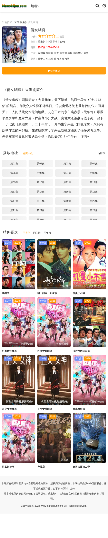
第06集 (41, 173)
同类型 (26, 232)
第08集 (93, 173)
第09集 (14, 182)
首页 (16, 22)
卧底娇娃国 (79, 409)
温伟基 (57, 58)
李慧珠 (49, 58)
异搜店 (41, 466)
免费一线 (28, 153)
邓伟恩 (65, 58)
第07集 (67, 173)
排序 (101, 153)
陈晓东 (49, 53)
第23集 (67, 210)
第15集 (67, 191)
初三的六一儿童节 (47, 293)
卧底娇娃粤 (8, 466)
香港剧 (23, 22)
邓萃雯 (77, 53)
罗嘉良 (68, 53)
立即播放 (54, 70)
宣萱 (56, 53)
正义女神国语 (44, 409)
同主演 (37, 232)
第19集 (67, 201)
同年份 (47, 232)
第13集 (14, 191)
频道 (35, 6)
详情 (84, 136)
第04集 (93, 163)
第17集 (14, 201)
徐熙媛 (41, 53)
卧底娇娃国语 (44, 351)
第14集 (41, 191)
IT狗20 (5, 293)
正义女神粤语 (9, 409)
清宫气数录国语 (81, 351)
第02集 (41, 163)
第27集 (67, 219)
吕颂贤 (85, 53)
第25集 (14, 219)
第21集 (14, 210)
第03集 (67, 163)
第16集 (93, 191)
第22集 (41, 210)
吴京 (62, 53)
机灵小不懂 (79, 293)
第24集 (93, 210)
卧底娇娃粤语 (9, 351)
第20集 (93, 201)
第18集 (41, 201)
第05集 (14, 173)
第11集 (67, 182)
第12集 (93, 182)
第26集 (41, 219)
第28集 (93, 219)
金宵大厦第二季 (81, 466)
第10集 (41, 182)
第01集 (14, 163)
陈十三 (41, 58)
